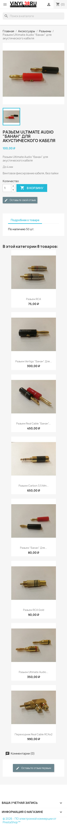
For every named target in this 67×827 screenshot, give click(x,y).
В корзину (31, 188)
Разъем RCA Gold (33, 610)
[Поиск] (33, 16)
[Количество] (7, 188)
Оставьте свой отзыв (20, 200)
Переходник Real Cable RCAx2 (33, 734)
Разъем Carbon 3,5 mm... (34, 485)
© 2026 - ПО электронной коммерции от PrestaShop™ (29, 820)
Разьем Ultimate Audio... (33, 672)
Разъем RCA (33, 299)
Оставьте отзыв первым (33, 768)
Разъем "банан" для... (33, 547)
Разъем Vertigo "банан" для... (33, 361)
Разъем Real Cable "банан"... (33, 423)
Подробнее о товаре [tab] (25, 220)
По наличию (17, 229)
